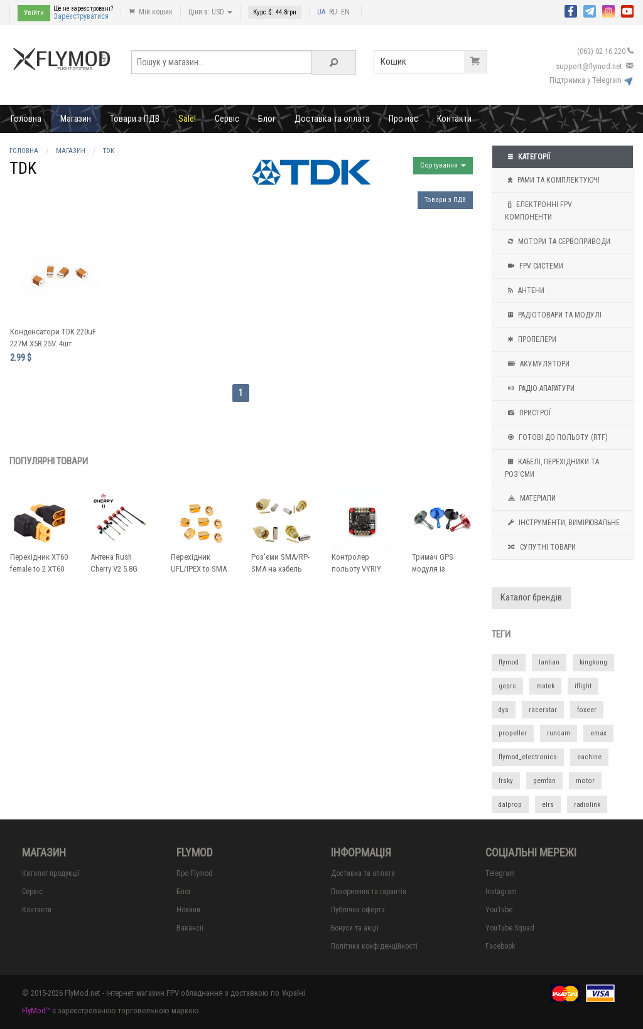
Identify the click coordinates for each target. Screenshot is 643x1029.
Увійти (34, 13)
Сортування (443, 165)
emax (598, 733)
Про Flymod (194, 873)
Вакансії (189, 928)
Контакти (454, 119)
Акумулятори (537, 364)
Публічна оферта (358, 909)
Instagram (501, 891)
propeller (513, 733)
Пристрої (528, 413)
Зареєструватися (81, 16)
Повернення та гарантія (368, 891)
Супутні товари (540, 547)
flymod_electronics (528, 757)
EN (345, 12)
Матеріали (530, 498)
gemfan (544, 781)
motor (585, 781)
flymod (509, 662)
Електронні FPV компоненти (538, 209)
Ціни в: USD (210, 12)
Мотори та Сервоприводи (557, 241)
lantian (549, 662)
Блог (267, 119)
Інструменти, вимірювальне (562, 523)
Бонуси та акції (355, 928)
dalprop (510, 805)
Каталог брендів (531, 597)
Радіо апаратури (540, 388)
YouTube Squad (509, 928)
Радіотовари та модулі (553, 315)
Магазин (75, 119)
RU (333, 12)
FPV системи (534, 266)
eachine (589, 757)
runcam (558, 733)
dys (504, 710)
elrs (548, 805)
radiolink (587, 805)
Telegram (500, 873)
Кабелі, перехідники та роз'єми (552, 467)
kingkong (593, 662)
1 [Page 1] (241, 393)
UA (321, 12)
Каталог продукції (51, 873)
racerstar (543, 710)
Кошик (433, 62)
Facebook (500, 946)
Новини (188, 909)
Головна (26, 119)
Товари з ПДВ (134, 119)
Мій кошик (151, 12)
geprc (507, 686)
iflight (583, 686)
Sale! (187, 119)
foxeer (587, 710)
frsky (506, 781)
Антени (524, 290)
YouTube (498, 909)
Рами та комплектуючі (552, 180)
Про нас (403, 119)
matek (545, 686)
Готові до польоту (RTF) (556, 437)
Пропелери (530, 339)
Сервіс (227, 119)
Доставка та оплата (332, 119)
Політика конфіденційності (374, 946)
